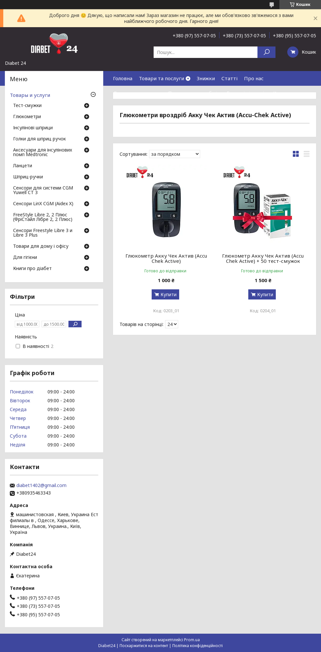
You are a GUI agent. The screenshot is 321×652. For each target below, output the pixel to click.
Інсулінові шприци (33, 128)
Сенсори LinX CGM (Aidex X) (43, 204)
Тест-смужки (27, 105)
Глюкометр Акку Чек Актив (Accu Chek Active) (166, 258)
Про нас (254, 78)
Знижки (206, 78)
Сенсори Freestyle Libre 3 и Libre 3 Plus (42, 233)
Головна (122, 78)
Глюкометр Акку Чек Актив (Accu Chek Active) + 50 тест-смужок (263, 258)
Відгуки (122, 107)
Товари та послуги (161, 78)
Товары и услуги (30, 95)
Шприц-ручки (28, 177)
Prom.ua (192, 640)
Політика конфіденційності (197, 645)
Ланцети (22, 166)
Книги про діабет (32, 268)
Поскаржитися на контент (144, 645)
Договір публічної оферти (170, 107)
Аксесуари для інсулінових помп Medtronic (42, 152)
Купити (168, 294)
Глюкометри (27, 116)
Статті (229, 78)
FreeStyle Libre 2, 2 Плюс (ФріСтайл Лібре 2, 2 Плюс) (42, 217)
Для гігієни (25, 257)
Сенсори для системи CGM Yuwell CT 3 (43, 190)
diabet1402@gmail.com (41, 485)
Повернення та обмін (194, 93)
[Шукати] (266, 52)
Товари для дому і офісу (40, 246)
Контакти (285, 93)
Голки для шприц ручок (39, 139)
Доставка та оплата (137, 93)
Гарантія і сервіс (247, 93)
